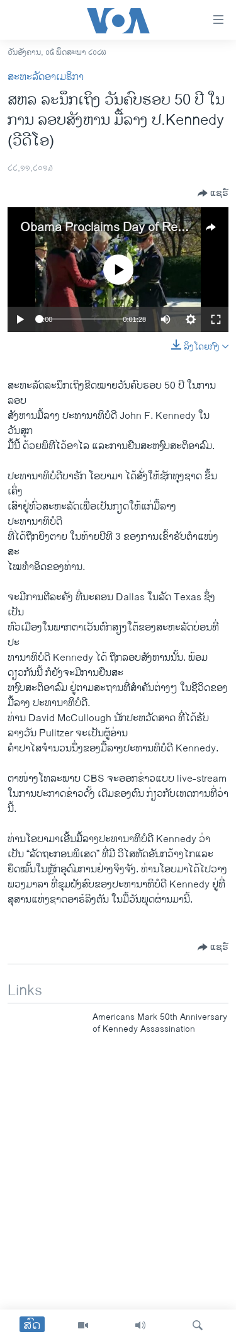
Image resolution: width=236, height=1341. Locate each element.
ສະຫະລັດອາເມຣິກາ (46, 77)
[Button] (213, 193)
